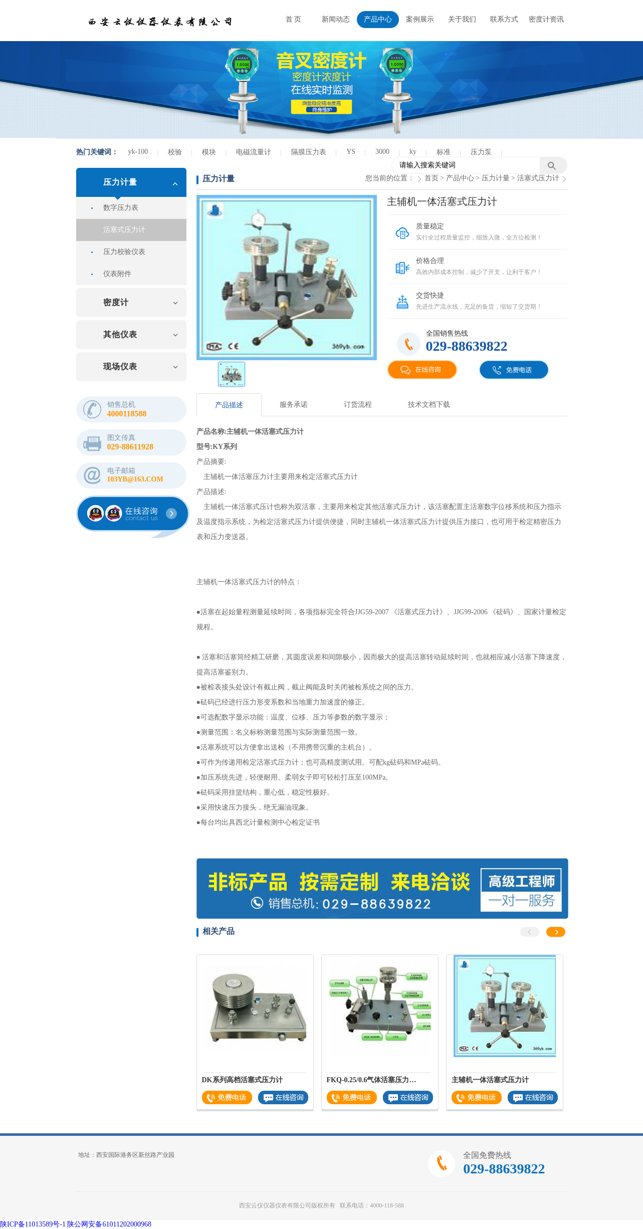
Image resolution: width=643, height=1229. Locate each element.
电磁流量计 (253, 152)
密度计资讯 (546, 19)
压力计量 (120, 182)
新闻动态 (336, 19)
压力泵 (481, 152)
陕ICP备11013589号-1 (33, 1224)
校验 (175, 152)
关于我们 (462, 19)
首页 (431, 178)
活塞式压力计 (124, 229)
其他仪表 (120, 334)
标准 (444, 152)
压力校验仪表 (124, 252)
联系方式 (504, 19)
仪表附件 (117, 274)
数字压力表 (120, 207)
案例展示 (420, 19)
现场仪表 (120, 366)
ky (412, 151)
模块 (209, 152)
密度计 (116, 302)
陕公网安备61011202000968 (109, 1224)
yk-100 (138, 151)
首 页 (294, 19)
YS (350, 151)
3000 (382, 151)
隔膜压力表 (308, 152)
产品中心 (378, 19)
